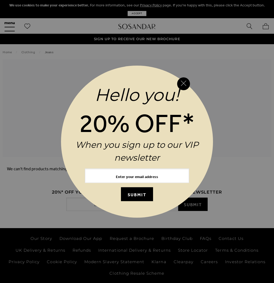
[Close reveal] (183, 83)
